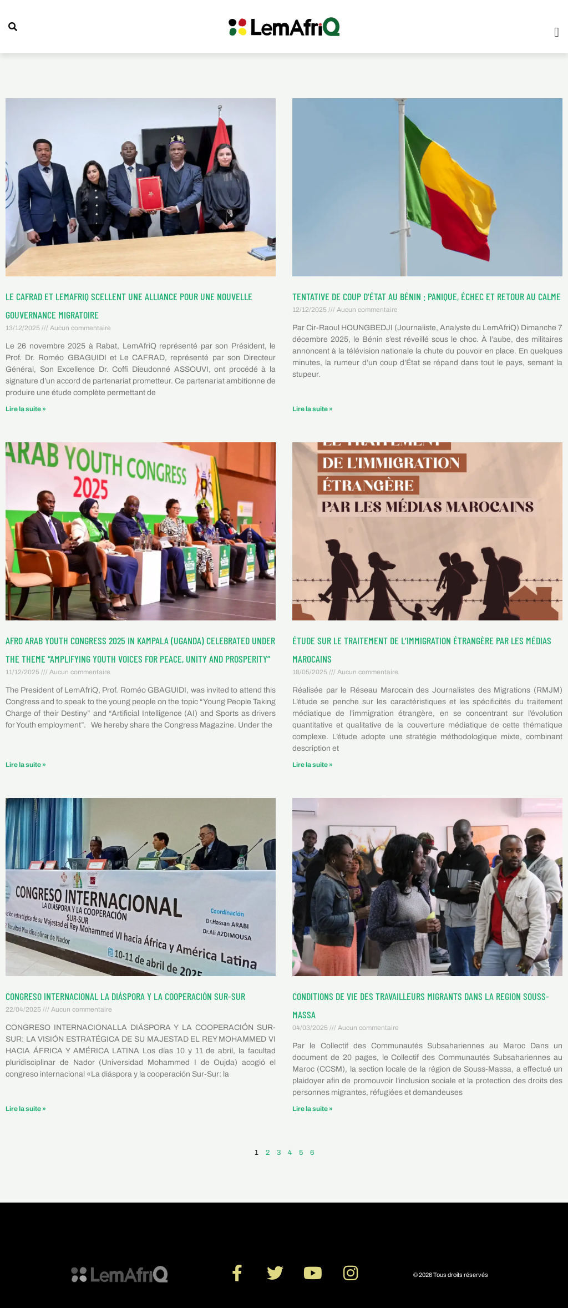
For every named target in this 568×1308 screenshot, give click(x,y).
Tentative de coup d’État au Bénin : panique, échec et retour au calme (426, 296)
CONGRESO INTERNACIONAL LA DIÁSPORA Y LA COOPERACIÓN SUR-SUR (125, 996)
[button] (556, 32)
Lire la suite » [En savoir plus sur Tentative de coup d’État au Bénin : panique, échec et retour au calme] (312, 409)
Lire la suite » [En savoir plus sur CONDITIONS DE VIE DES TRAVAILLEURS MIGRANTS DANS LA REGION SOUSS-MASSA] (312, 1109)
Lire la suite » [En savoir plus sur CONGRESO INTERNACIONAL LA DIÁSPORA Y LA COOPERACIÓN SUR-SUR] (26, 1109)
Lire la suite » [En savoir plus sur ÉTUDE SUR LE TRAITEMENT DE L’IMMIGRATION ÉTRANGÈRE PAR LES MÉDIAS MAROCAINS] (312, 765)
